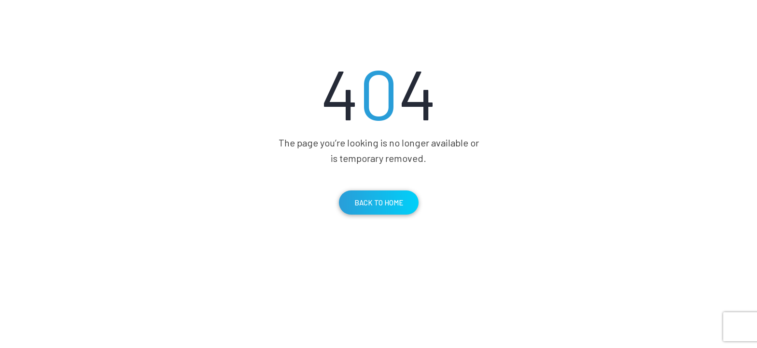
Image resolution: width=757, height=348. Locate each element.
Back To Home (378, 202)
